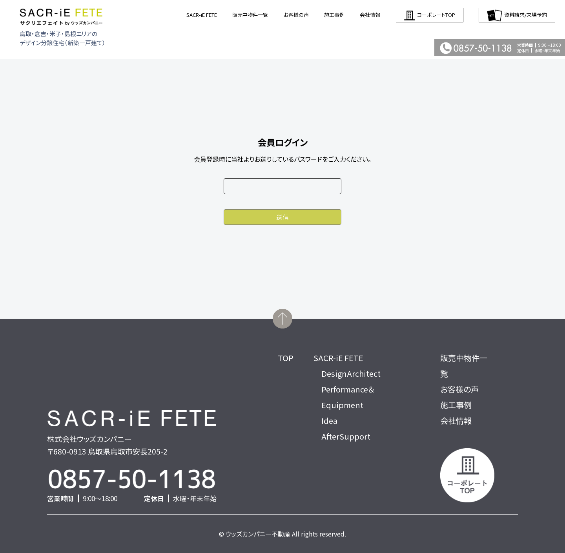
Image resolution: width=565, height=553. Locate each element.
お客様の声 (296, 14)
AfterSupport (345, 436)
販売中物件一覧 (250, 14)
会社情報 (370, 14)
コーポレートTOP (429, 15)
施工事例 (334, 14)
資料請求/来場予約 (517, 15)
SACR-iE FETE (201, 14)
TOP (285, 357)
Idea (329, 420)
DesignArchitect (351, 373)
